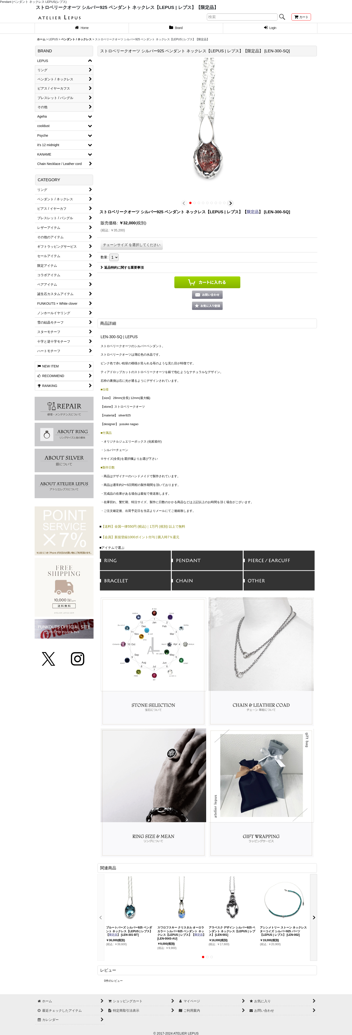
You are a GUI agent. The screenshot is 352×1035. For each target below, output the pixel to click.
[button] (184, 203)
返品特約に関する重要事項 (122, 267)
